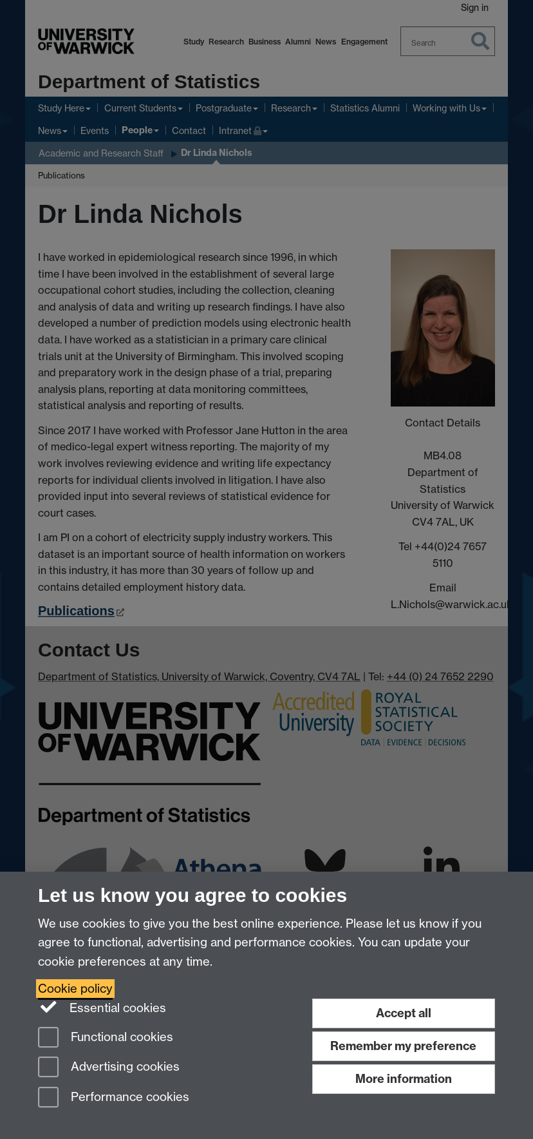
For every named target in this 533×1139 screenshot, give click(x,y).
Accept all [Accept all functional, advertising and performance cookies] (403, 1013)
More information (403, 1078)
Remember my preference (403, 1045)
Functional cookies (105, 1038)
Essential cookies (102, 1007)
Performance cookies (113, 1098)
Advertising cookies (109, 1068)
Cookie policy (75, 988)
